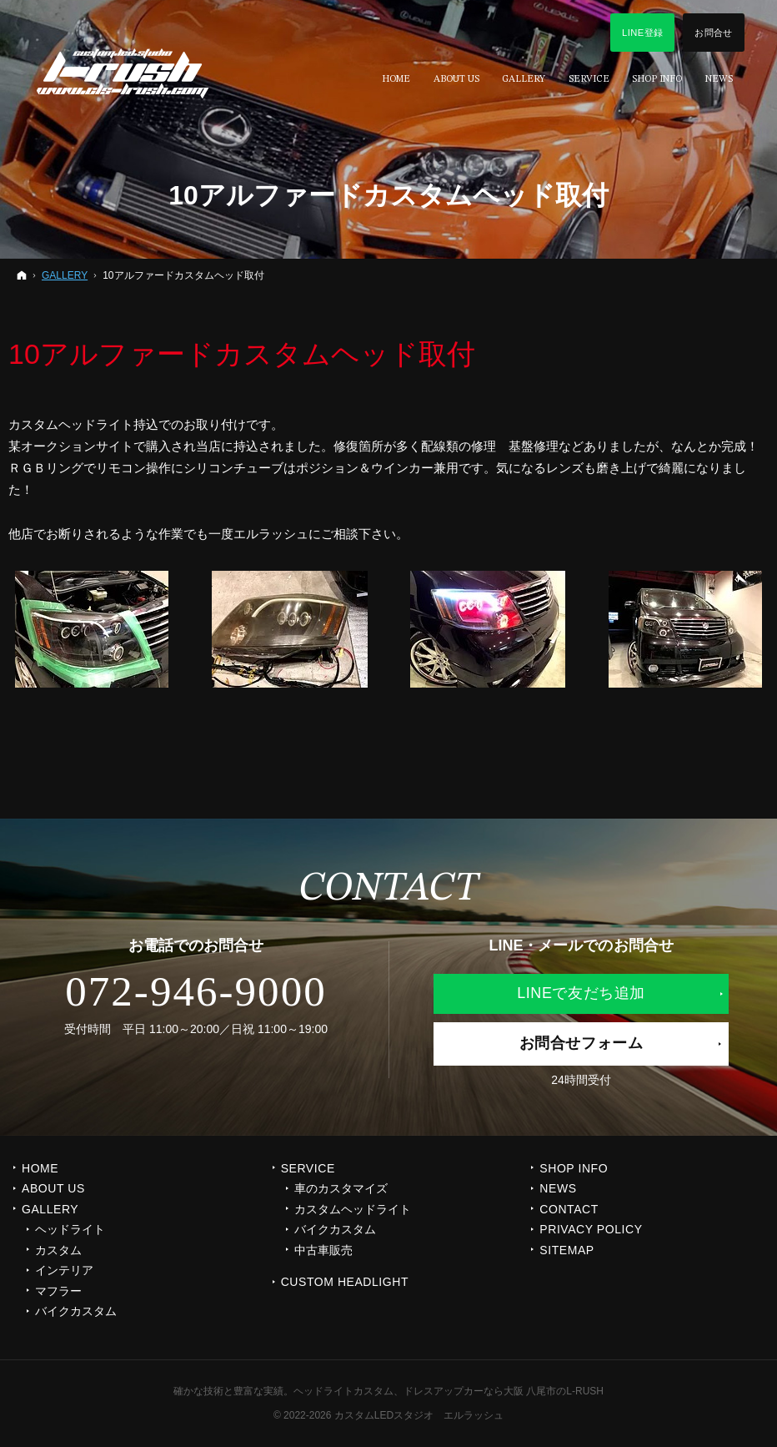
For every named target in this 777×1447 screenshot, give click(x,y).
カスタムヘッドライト (352, 1209)
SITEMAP (566, 1250)
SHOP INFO (573, 1168)
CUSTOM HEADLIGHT (345, 1281)
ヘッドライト (70, 1229)
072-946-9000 (196, 991)
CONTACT (569, 1209)
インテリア (64, 1270)
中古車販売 (323, 1250)
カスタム (58, 1250)
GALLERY (50, 1209)
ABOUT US (53, 1188)
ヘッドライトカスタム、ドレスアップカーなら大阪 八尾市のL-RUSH (448, 1391)
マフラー (58, 1291)
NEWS (557, 1188)
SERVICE (308, 1168)
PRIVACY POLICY (590, 1229)
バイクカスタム (76, 1311)
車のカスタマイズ (341, 1188)
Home (40, 1168)
